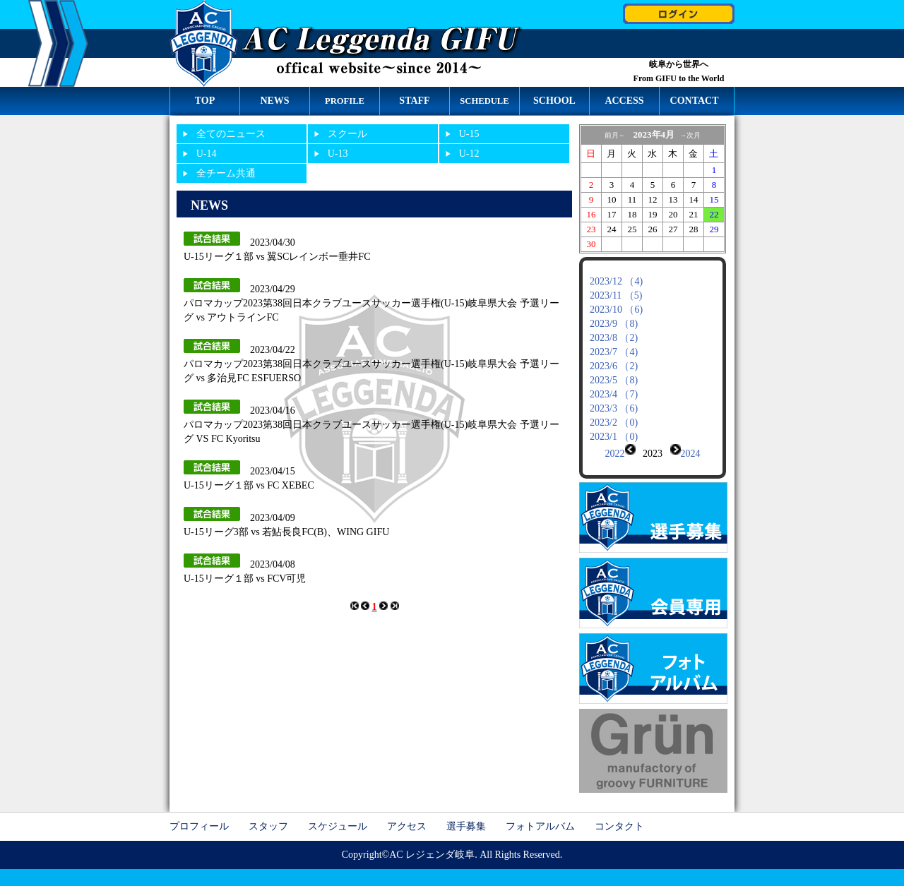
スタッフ (268, 815)
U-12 (469, 153)
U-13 (338, 153)
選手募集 (466, 815)
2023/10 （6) (616, 309)
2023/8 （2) (614, 338)
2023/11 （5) (616, 295)
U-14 (206, 153)
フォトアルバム (540, 815)
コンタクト (619, 815)
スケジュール (337, 815)
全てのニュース (231, 133)
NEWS (274, 100)
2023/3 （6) (614, 408)
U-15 (469, 133)
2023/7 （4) (614, 352)
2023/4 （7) (614, 394)
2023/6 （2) (614, 366)
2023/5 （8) (614, 380)
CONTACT (694, 100)
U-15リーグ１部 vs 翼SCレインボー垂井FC (277, 256)
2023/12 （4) (616, 281)
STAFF (414, 100)
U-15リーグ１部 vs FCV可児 (245, 578)
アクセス (407, 815)
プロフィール (199, 815)
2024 (691, 453)
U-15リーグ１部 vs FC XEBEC (249, 485)
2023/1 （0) (614, 436)
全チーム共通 (226, 173)
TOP (205, 100)
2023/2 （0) (614, 422)
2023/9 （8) (614, 323)
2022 (615, 453)
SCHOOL (554, 100)
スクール (347, 133)
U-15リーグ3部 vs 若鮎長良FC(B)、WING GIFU (286, 532)
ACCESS (624, 100)
